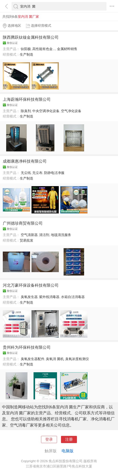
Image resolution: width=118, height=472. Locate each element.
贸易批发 (26, 240)
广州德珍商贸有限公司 (23, 223)
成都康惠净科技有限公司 (25, 161)
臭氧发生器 (29, 297)
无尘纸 (26, 173)
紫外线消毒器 (49, 297)
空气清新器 (29, 235)
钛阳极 (26, 49)
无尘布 (37, 173)
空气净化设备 (71, 111)
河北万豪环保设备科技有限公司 (31, 285)
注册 (69, 439)
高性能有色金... (43, 49)
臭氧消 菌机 (55, 359)
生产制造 (26, 54)
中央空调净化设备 (45, 111)
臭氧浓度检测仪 (77, 359)
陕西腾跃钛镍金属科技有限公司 (31, 37)
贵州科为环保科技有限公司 (27, 347)
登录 (49, 439)
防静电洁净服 (54, 173)
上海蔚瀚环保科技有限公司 (27, 99)
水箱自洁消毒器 (73, 297)
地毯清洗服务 (61, 235)
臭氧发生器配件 (32, 359)
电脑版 (68, 450)
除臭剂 (26, 111)
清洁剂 (44, 235)
